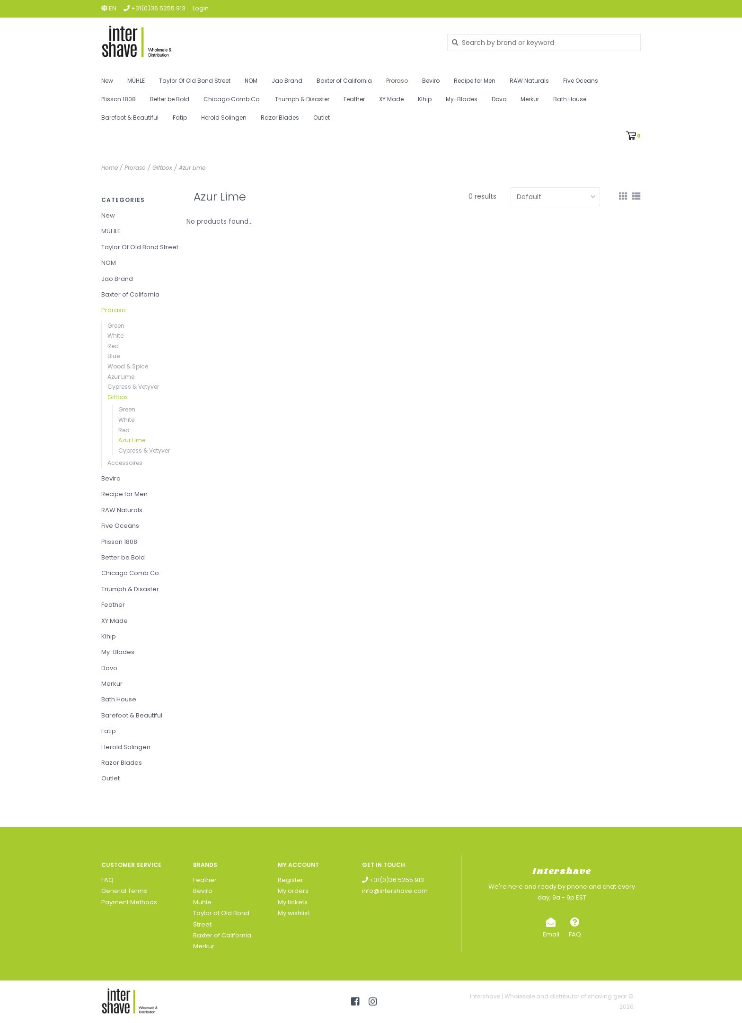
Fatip (180, 118)
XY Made (391, 99)
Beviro (431, 81)
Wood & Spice (127, 366)
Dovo (499, 99)
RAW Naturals (529, 81)
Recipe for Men (474, 81)
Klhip (425, 99)
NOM (251, 81)
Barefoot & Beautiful (130, 118)
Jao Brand (287, 81)
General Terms (124, 890)
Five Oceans (580, 81)
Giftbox (162, 168)
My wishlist (293, 913)
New (107, 81)
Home (109, 168)
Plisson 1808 (118, 99)
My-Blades (461, 99)
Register (290, 879)
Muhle (202, 902)
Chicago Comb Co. (232, 99)
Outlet (321, 118)
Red (113, 346)
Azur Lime (192, 168)
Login (201, 8)
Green (115, 326)
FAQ (107, 879)
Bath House (569, 99)
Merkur (530, 99)
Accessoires (124, 463)
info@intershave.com (395, 890)
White (115, 336)
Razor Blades (280, 118)
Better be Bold (169, 99)
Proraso (397, 81)
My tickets (293, 902)
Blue (113, 356)
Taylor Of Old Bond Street (194, 81)
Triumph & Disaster (302, 99)
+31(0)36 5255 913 (393, 879)
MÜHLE (136, 81)
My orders (293, 890)
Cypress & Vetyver (133, 387)
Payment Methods (129, 902)
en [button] (108, 8)
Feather (354, 99)
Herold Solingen (224, 118)
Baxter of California (344, 81)
